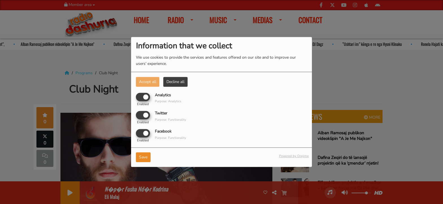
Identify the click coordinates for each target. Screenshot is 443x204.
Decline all (175, 81)
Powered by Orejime (294, 156)
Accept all (147, 81)
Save (143, 157)
